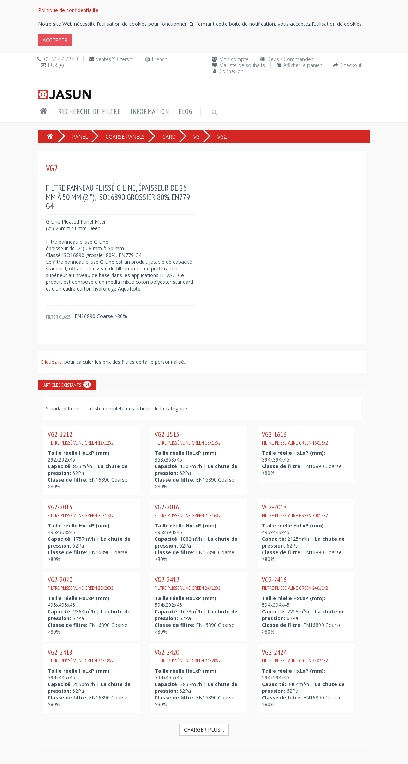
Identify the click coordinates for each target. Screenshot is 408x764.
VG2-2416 (295, 583)
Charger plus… (204, 729)
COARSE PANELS (125, 136)
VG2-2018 (295, 510)
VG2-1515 (188, 438)
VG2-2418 (81, 656)
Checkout (351, 65)
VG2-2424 (295, 656)
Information (150, 111)
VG (196, 136)
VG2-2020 (81, 583)
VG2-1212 (81, 438)
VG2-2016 (188, 510)
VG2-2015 (81, 510)
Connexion (231, 71)
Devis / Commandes (290, 59)
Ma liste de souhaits (242, 65)
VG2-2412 (188, 583)
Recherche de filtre (89, 111)
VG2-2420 (188, 656)
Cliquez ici (52, 362)
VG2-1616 (295, 438)
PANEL (80, 136)
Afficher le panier (302, 65)
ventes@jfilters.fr (114, 59)
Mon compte (234, 59)
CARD (169, 136)
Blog (185, 111)
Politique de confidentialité (68, 10)
